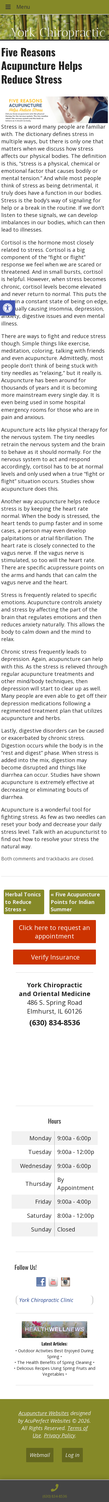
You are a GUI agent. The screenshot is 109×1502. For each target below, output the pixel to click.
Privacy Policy (59, 1435)
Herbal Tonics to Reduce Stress (23, 901)
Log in (72, 1454)
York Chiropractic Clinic (46, 1299)
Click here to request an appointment (54, 931)
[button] (7, 308)
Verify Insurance (54, 957)
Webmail (40, 1454)
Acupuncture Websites (44, 1413)
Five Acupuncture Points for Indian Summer (75, 901)
